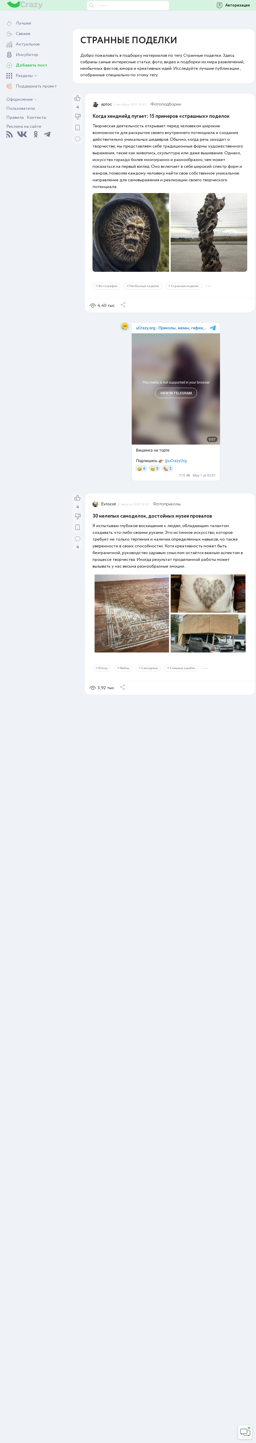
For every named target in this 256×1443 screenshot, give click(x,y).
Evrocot (108, 504)
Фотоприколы (166, 504)
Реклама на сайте (23, 126)
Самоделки (149, 668)
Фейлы (124, 668)
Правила (15, 117)
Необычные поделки (144, 286)
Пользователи (20, 108)
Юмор (103, 668)
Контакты (36, 117)
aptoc (106, 104)
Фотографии (107, 286)
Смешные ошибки (182, 668)
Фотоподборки (165, 104)
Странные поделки (184, 286)
